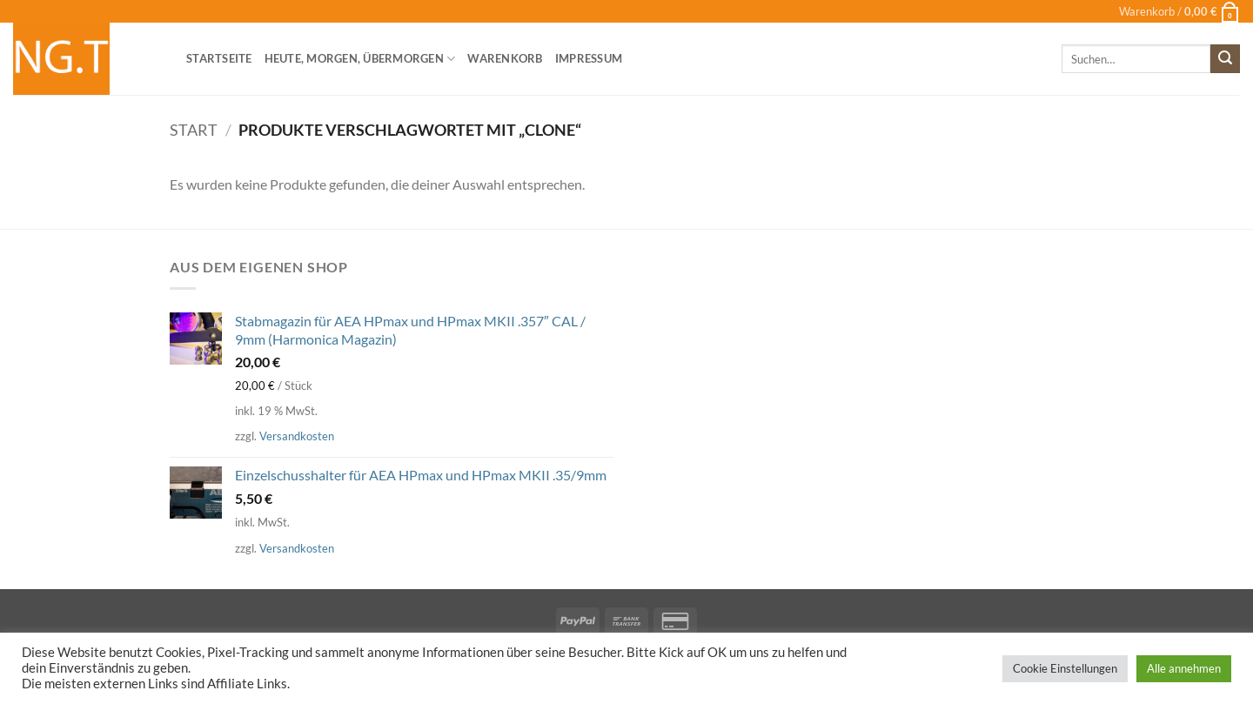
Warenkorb (504, 58)
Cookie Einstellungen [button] (1065, 668)
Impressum (588, 58)
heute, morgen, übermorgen (360, 58)
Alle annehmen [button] (1184, 668)
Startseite (219, 58)
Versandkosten (296, 436)
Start (194, 129)
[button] (1179, 11)
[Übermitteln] (1225, 59)
